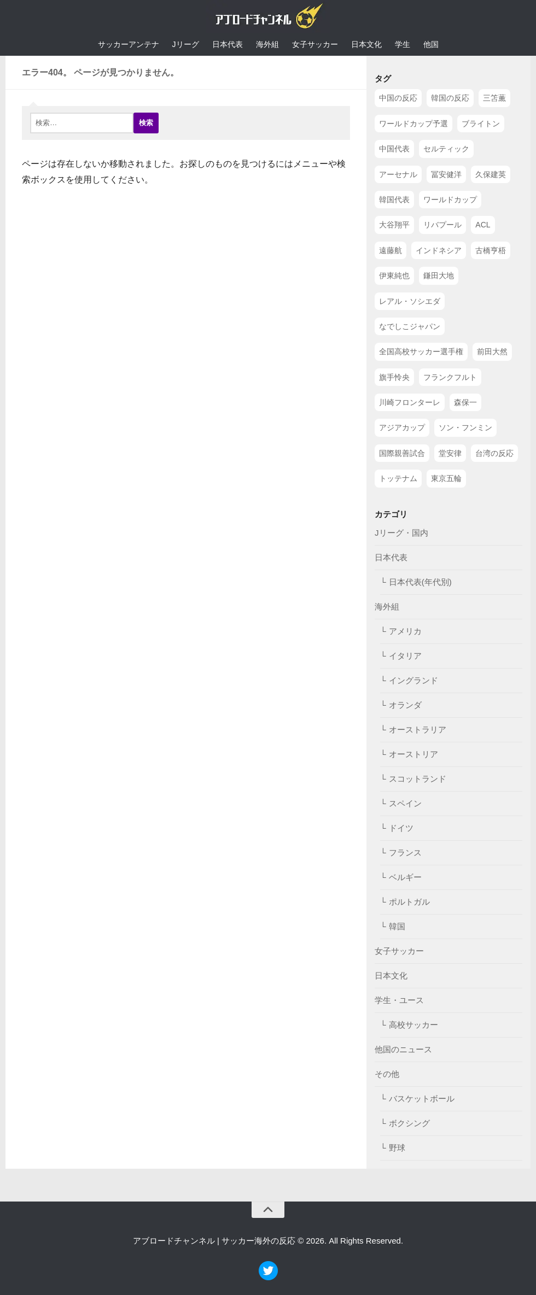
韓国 (397, 926)
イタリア (405, 655)
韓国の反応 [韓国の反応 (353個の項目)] (450, 97)
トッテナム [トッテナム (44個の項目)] (398, 478)
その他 (387, 1074)
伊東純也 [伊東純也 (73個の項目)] (394, 275)
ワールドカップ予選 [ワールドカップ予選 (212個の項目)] (413, 123)
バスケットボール (422, 1098)
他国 (431, 44)
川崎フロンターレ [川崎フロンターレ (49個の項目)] (409, 402)
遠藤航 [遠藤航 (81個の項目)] (390, 250)
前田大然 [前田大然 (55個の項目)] (492, 351)
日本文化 (366, 44)
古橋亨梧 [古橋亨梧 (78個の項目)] (490, 250)
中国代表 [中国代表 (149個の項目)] (394, 148)
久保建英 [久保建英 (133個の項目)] (490, 174)
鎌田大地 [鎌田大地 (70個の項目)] (438, 275)
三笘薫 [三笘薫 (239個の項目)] (494, 97)
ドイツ (401, 828)
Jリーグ (185, 44)
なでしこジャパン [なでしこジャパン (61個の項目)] (409, 326)
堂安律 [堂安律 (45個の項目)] (450, 453)
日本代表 (227, 44)
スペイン (405, 803)
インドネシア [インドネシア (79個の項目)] (439, 250)
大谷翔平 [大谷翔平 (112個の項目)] (394, 224)
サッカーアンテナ (128, 44)
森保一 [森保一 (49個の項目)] (465, 402)
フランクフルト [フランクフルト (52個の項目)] (450, 377)
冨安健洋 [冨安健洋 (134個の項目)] (446, 174)
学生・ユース (399, 1000)
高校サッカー (413, 1024)
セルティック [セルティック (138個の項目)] (446, 148)
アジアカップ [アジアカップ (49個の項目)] (402, 427)
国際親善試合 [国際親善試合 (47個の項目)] (402, 453)
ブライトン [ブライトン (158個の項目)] (481, 123)
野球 (397, 1147)
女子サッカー (315, 44)
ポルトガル (409, 901)
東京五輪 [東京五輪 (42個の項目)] (446, 478)
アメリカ (405, 631)
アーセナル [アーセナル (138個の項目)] (398, 174)
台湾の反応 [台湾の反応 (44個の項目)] (494, 453)
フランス (405, 852)
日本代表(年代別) (420, 582)
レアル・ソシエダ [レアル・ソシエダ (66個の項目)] (409, 301)
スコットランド (417, 778)
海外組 (267, 44)
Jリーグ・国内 (401, 532)
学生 (402, 44)
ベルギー (405, 877)
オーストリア (413, 754)
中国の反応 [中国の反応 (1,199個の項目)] (398, 97)
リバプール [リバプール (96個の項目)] (442, 224)
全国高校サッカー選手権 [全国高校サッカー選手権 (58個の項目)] (421, 351)
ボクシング (409, 1123)
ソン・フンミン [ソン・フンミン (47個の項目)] (465, 427)
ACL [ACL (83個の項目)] (482, 224)
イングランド (413, 680)
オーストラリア (417, 729)
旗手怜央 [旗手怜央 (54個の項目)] (394, 377)
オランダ (405, 705)
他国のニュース (403, 1049)
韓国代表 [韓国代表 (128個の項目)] (394, 199)
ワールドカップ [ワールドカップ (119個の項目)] (450, 199)
